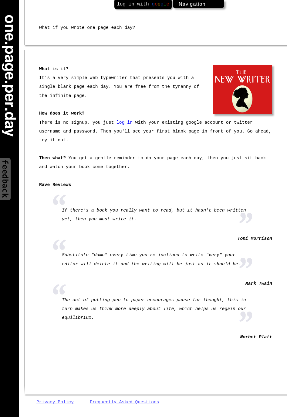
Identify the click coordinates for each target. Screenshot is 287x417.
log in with (143, 4)
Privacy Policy (55, 402)
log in (124, 122)
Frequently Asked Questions (124, 402)
